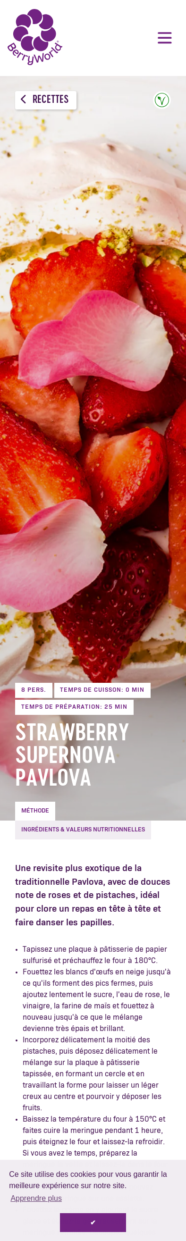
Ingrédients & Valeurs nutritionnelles (83, 830)
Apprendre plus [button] (36, 1198)
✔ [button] (93, 1222)
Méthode (35, 811)
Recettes (44, 99)
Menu (165, 38)
